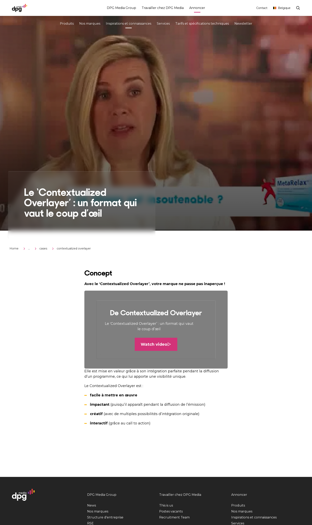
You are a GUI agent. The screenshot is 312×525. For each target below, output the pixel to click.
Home (14, 248)
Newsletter (243, 23)
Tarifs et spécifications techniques (202, 23)
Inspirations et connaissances (128, 24)
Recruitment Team (174, 517)
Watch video (156, 344)
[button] (156, 330)
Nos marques (89, 23)
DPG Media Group (121, 8)
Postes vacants (171, 511)
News (91, 505)
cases (43, 248)
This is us (166, 505)
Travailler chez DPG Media (163, 8)
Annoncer (197, 8)
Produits (67, 23)
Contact (261, 8)
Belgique (282, 8)
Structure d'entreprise (105, 517)
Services (163, 23)
